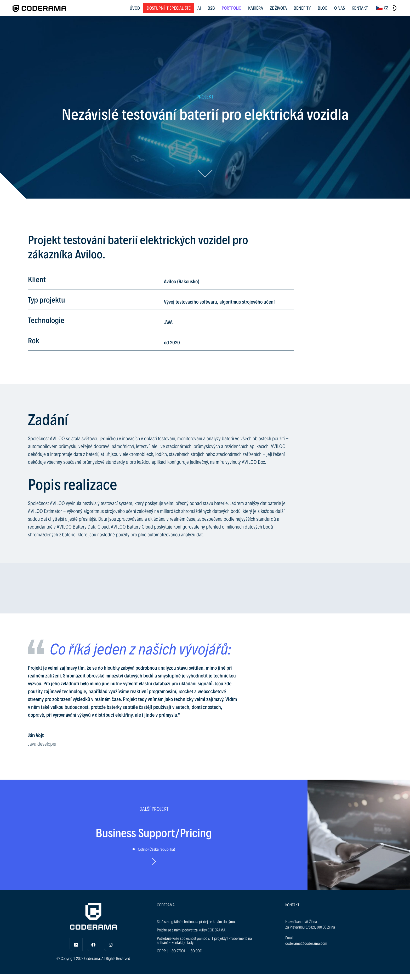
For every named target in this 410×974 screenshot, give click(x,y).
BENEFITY (302, 7)
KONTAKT (360, 7)
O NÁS (339, 7)
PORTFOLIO (231, 7)
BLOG (322, 7)
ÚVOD (135, 7)
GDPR (161, 950)
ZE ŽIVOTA (278, 7)
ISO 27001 (177, 950)
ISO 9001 (196, 950)
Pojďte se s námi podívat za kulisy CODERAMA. (191, 929)
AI (199, 7)
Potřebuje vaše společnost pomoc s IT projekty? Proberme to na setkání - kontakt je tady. (204, 940)
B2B (211, 7)
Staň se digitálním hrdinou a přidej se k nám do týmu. (196, 921)
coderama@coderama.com (306, 943)
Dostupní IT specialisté (169, 7)
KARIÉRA (255, 7)
